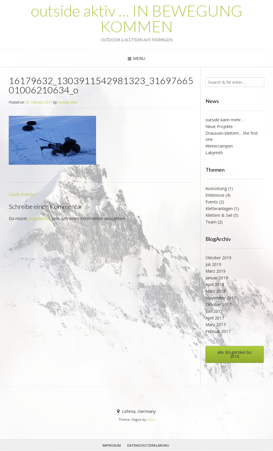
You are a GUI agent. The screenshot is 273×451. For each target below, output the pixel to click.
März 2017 (215, 324)
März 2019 (215, 271)
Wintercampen (219, 146)
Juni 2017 (214, 311)
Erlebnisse (214, 195)
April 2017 (214, 318)
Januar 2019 (216, 277)
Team (211, 222)
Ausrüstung (216, 188)
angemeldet (39, 218)
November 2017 (220, 298)
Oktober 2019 (218, 257)
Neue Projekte (219, 126)
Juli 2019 (213, 264)
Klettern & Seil (218, 215)
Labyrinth (214, 152)
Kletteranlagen (219, 208)
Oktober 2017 (218, 304)
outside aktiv (68, 102)
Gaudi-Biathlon (23, 194)
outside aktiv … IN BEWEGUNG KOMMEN (136, 18)
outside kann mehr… (224, 119)
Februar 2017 (218, 331)
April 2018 (214, 284)
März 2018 (215, 291)
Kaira (151, 419)
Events (211, 202)
